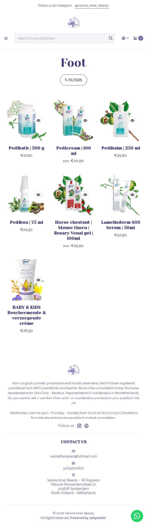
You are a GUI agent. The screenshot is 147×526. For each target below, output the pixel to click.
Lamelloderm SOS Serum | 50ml (120, 230)
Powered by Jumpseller (88, 518)
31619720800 (73, 465)
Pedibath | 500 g (26, 148)
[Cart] (138, 38)
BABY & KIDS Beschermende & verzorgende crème (26, 320)
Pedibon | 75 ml (26, 227)
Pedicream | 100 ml (73, 151)
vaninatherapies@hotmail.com (73, 454)
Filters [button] (73, 80)
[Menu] (6, 38)
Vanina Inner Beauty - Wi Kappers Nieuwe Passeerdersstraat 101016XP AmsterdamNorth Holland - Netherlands (73, 484)
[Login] (125, 38)
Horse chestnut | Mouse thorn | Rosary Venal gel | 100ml (73, 235)
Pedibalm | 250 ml (120, 148)
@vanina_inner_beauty (92, 5)
